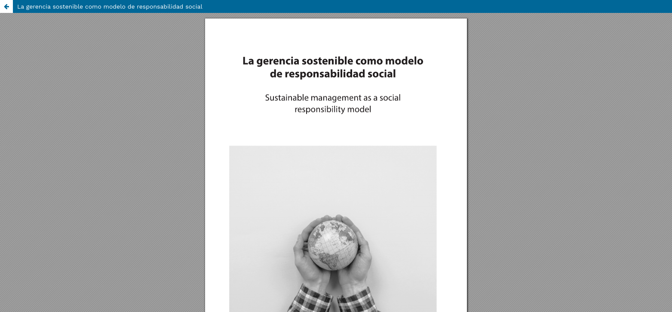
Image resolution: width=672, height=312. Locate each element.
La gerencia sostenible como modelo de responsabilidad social (110, 6)
